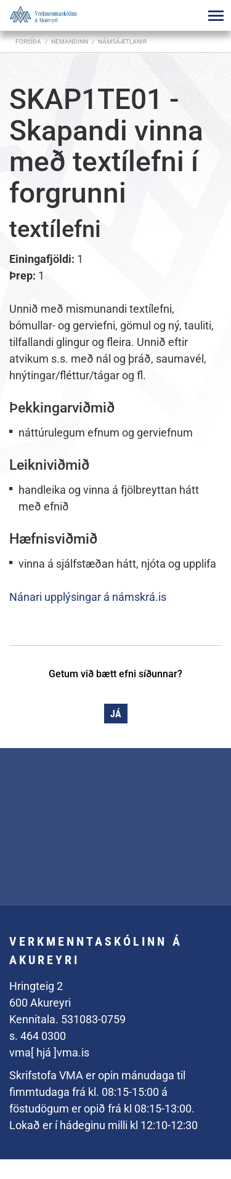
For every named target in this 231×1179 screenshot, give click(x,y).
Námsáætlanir (122, 41)
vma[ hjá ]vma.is (49, 1052)
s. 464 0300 (37, 1035)
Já (115, 714)
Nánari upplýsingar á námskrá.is (87, 596)
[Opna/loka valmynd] (215, 15)
